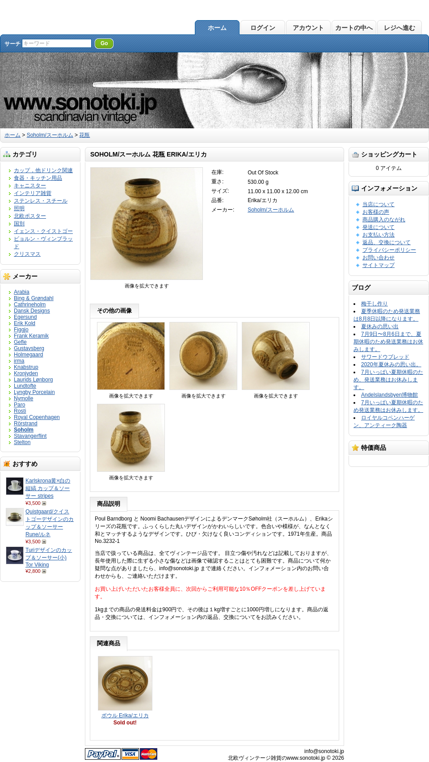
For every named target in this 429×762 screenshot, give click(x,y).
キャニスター (30, 185)
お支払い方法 (378, 235)
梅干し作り (374, 304)
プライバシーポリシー (389, 250)
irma (19, 361)
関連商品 (108, 643)
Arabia (21, 292)
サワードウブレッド (385, 357)
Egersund (25, 317)
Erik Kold (24, 323)
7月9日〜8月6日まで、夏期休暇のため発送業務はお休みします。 (388, 341)
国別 (19, 223)
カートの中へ (354, 27)
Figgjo (21, 329)
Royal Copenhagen (37, 417)
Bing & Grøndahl (34, 298)
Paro (19, 405)
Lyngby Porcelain (34, 392)
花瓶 (84, 135)
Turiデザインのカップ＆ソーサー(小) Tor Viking (48, 557)
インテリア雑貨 (32, 193)
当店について (378, 204)
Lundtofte (25, 386)
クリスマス (27, 254)
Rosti (20, 411)
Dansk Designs (32, 311)
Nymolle (23, 398)
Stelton (22, 442)
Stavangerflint (30, 436)
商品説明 (108, 503)
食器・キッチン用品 (38, 178)
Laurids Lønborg (33, 380)
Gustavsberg (29, 348)
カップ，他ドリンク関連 (43, 170)
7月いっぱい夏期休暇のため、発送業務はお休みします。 (388, 379)
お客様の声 (375, 212)
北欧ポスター (30, 216)
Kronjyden (26, 373)
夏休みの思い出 (380, 326)
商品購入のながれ (383, 219)
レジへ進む (399, 27)
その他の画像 (114, 310)
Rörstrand (26, 423)
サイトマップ (378, 265)
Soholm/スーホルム (50, 135)
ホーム (217, 27)
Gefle (20, 342)
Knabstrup (26, 367)
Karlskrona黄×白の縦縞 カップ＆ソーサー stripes (47, 488)
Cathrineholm (30, 304)
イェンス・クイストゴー (43, 231)
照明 (19, 208)
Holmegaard (28, 354)
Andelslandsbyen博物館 (389, 395)
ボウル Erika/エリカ (125, 715)
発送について (378, 227)
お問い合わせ (378, 257)
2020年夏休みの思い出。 (391, 364)
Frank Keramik (31, 336)
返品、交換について (386, 242)
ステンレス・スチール (40, 201)
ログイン (262, 27)
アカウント (308, 27)
